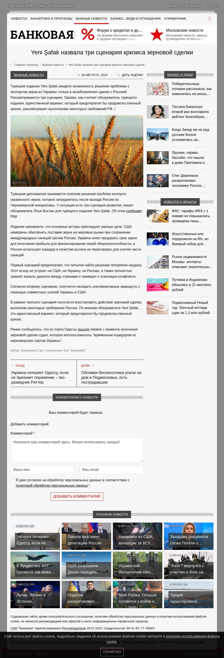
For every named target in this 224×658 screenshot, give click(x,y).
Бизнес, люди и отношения (136, 18)
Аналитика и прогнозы (51, 18)
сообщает (134, 211)
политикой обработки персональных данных (52, 485)
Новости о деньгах (180, 202)
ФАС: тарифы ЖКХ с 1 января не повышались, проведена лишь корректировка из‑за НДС (192, 216)
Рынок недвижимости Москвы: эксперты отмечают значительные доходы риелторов (191, 262)
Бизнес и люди (180, 74)
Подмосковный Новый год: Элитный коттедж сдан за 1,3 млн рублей (191, 308)
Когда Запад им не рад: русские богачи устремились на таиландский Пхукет (191, 135)
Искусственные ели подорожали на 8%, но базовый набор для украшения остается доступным (190, 239)
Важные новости (91, 18)
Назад (17, 365)
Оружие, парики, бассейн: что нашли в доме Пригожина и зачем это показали (188, 158)
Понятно (112, 652)
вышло (83, 329)
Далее (87, 365)
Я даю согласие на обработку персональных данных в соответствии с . (73, 483)
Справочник (175, 18)
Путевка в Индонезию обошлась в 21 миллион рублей (191, 285)
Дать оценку (132, 75)
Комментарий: (22, 433)
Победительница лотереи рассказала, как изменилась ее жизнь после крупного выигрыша (192, 89)
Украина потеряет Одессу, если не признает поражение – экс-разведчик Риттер (39, 377)
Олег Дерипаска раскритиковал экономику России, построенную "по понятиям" (187, 181)
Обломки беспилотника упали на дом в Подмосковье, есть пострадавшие (111, 377)
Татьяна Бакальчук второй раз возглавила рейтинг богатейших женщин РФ (190, 112)
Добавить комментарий (76, 496)
